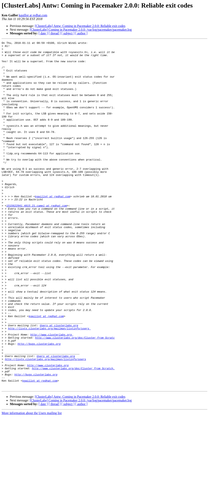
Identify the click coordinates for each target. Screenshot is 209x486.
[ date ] (43, 33)
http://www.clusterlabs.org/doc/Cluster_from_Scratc (75, 397)
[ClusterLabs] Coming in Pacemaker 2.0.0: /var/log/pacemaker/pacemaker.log (81, 29)
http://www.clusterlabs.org (51, 393)
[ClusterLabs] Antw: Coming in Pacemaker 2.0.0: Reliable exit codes (80, 26)
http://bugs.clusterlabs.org (39, 404)
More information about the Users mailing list (32, 482)
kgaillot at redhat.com (33, 15)
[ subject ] (67, 33)
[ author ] (81, 33)
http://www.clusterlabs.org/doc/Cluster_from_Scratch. (73, 434)
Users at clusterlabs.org (59, 382)
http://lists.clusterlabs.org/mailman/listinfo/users (49, 386)
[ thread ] (55, 33)
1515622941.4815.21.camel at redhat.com (36, 239)
